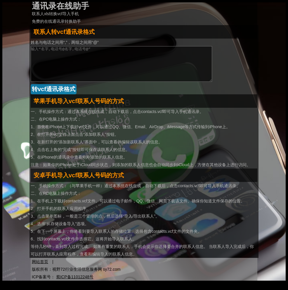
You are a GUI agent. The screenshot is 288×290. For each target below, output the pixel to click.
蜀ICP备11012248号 (74, 284)
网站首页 (40, 268)
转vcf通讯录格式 (53, 96)
